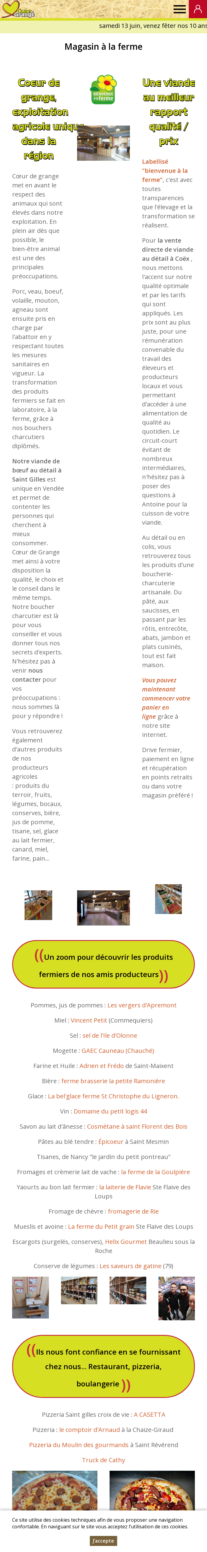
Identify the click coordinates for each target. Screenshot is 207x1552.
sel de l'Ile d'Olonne (110, 1035)
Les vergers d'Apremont (142, 1005)
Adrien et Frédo (101, 1066)
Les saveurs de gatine (130, 1266)
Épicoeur (111, 1141)
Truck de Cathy (103, 1460)
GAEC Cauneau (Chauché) (118, 1050)
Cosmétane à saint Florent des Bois (137, 1126)
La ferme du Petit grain (101, 1226)
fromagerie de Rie (133, 1211)
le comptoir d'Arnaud (89, 1430)
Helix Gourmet (126, 1242)
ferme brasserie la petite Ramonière (113, 1081)
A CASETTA (149, 1414)
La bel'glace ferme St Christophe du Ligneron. (113, 1096)
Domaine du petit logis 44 (110, 1111)
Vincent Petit (89, 1020)
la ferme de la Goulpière (155, 1172)
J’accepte (103, 1540)
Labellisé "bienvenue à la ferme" (165, 170)
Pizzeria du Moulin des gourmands (79, 1445)
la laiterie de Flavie (125, 1187)
